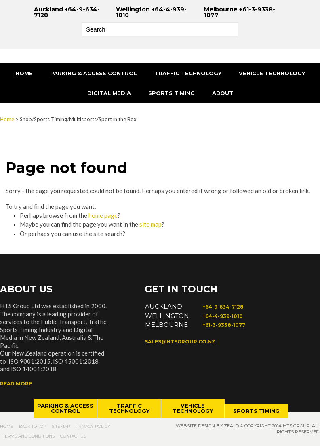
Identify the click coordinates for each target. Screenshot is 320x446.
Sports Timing (171, 93)
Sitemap (61, 426)
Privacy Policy (93, 426)
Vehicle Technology (272, 73)
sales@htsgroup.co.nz (180, 342)
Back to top (32, 426)
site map (150, 224)
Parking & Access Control (93, 73)
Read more (16, 384)
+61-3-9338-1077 (223, 325)
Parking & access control (65, 408)
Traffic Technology (187, 73)
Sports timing (256, 411)
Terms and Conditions (29, 436)
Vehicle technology (193, 408)
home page (103, 215)
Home (24, 73)
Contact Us (73, 436)
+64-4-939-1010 (222, 316)
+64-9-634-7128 (223, 307)
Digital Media (109, 93)
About (222, 93)
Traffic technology (129, 408)
